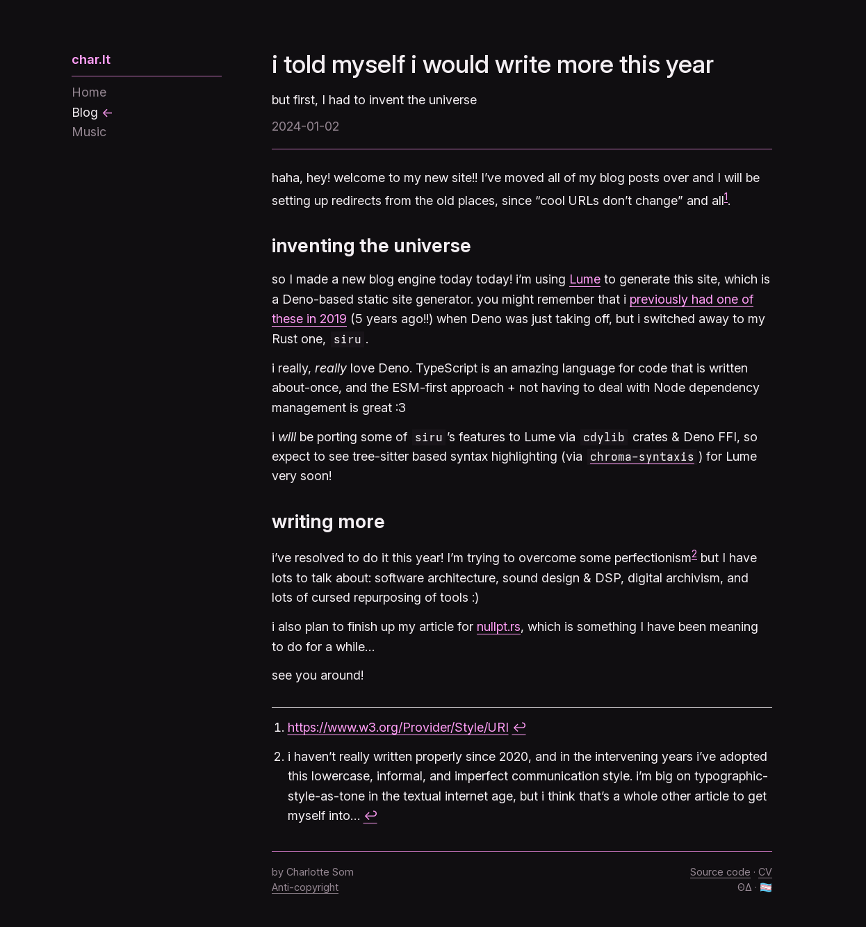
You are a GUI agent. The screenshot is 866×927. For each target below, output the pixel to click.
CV (765, 872)
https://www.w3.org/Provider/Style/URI (398, 727)
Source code (720, 872)
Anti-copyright (305, 887)
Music (89, 131)
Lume (585, 279)
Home (89, 92)
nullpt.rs (499, 626)
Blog (85, 112)
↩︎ (519, 727)
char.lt (91, 59)
